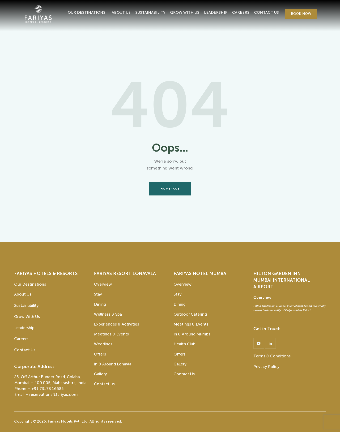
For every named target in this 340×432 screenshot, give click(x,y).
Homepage (170, 188)
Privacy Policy (266, 366)
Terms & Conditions (272, 356)
